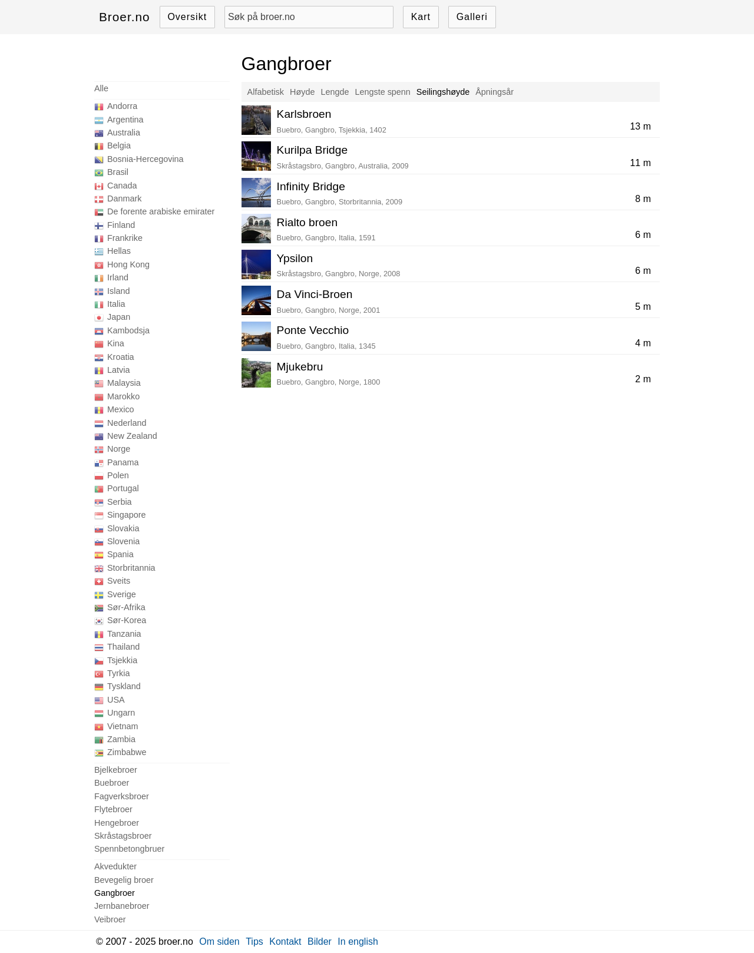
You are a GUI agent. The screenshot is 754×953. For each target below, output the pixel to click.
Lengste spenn (382, 92)
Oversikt (187, 17)
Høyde (302, 92)
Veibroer (110, 919)
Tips (254, 942)
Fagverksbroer (121, 796)
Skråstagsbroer (123, 836)
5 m (643, 307)
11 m (640, 163)
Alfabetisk (265, 92)
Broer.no (124, 17)
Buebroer (111, 782)
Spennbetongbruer (129, 848)
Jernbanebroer (122, 906)
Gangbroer (114, 893)
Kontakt (285, 942)
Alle (101, 88)
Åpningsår (494, 92)
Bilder (319, 942)
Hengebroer (116, 823)
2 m (643, 379)
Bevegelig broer (124, 880)
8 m (643, 199)
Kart (421, 17)
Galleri (472, 17)
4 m (643, 343)
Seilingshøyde (442, 92)
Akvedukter (115, 866)
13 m (640, 126)
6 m (643, 235)
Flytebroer (113, 809)
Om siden (219, 942)
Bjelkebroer (115, 770)
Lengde (334, 92)
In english (358, 942)
